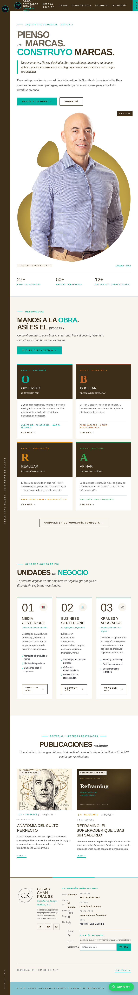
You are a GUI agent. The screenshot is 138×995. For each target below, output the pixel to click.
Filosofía (66, 910)
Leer (22, 858)
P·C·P (70, 941)
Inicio (64, 894)
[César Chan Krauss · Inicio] (5, 8)
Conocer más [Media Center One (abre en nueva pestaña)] (34, 691)
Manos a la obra (37, 101)
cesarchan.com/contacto (93, 915)
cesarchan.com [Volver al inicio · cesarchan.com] (123, 970)
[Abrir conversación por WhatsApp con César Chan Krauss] (121, 987)
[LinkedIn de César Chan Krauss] (40, 927)
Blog (64, 916)
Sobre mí (71, 101)
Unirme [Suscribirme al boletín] (123, 947)
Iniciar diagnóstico (39, 350)
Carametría (73, 947)
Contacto (66, 922)
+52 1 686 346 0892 (90, 897)
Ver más (28, 433)
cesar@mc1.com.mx (90, 906)
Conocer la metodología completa (74, 522)
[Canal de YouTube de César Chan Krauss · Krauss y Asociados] (48, 927)
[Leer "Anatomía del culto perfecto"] (44, 791)
